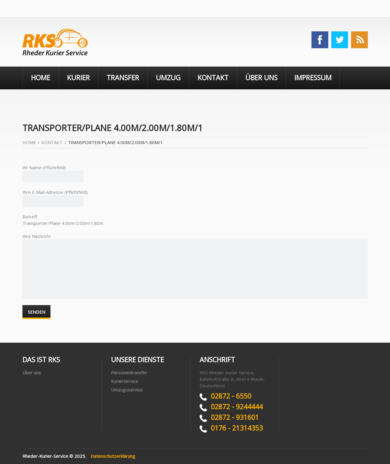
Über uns (261, 77)
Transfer (123, 77)
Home (40, 77)
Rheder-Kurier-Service (45, 456)
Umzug (168, 77)
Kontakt (213, 77)
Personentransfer (129, 373)
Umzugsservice (127, 390)
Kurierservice (124, 381)
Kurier (78, 77)
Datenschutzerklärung (113, 456)
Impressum (313, 77)
